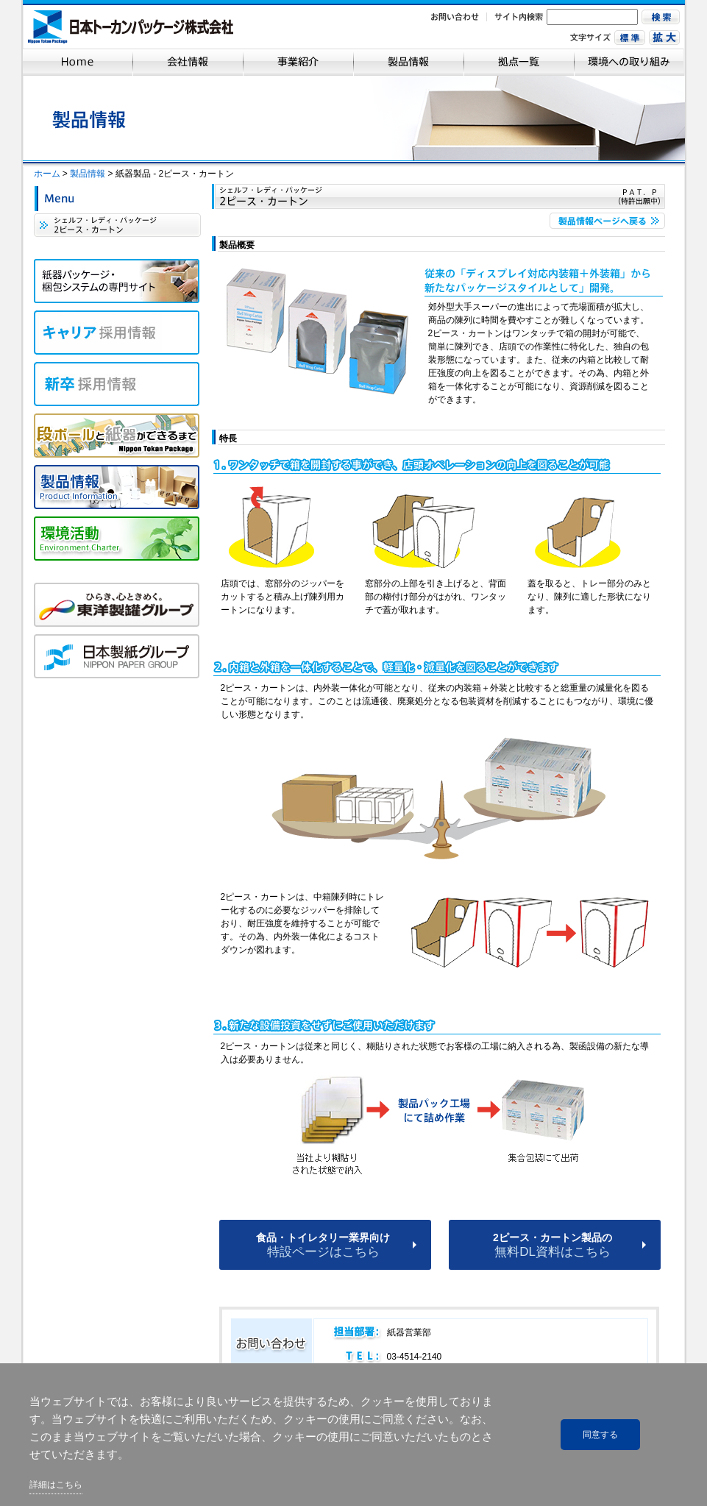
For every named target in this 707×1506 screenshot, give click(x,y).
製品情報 (87, 173)
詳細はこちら (55, 1485)
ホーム (47, 173)
